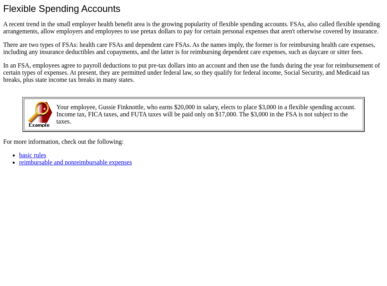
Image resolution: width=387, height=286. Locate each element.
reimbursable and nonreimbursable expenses (75, 162)
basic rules (32, 155)
